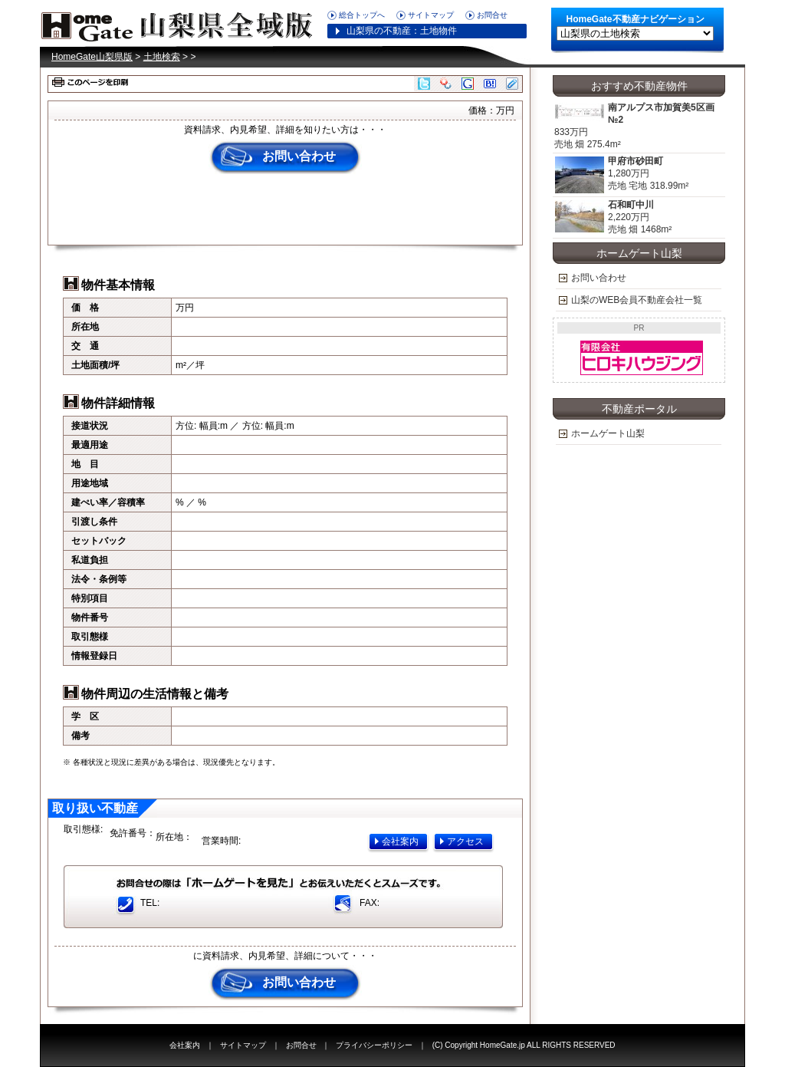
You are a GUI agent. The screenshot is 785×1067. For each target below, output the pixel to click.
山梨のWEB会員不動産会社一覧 (636, 300)
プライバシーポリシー (374, 1045)
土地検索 (161, 56)
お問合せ (492, 15)
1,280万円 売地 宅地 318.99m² (621, 175)
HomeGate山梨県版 (182, 23)
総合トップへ (362, 15)
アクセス (465, 841)
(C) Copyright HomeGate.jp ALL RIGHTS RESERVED (524, 1045)
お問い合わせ (299, 156)
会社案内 (400, 841)
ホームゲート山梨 (608, 433)
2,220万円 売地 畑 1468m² (613, 217)
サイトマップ (431, 15)
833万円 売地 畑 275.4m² (639, 126)
